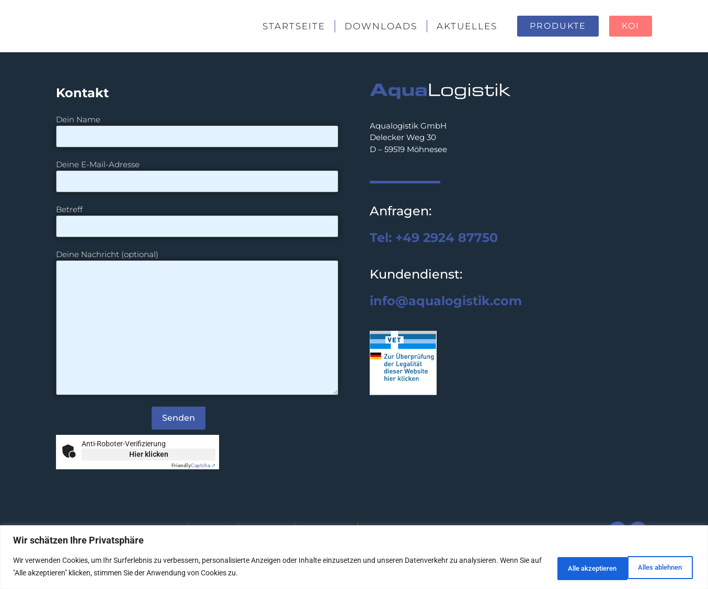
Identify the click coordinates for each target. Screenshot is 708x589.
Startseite (293, 26)
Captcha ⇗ (193, 465)
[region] (354, 558)
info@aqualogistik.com (446, 300)
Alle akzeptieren (652, 567)
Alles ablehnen (566, 567)
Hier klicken (148, 454)
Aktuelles (467, 26)
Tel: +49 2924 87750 (434, 237)
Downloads (381, 26)
